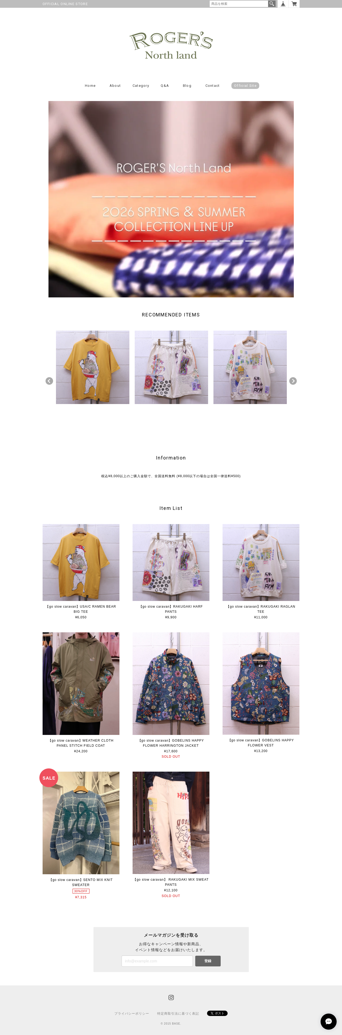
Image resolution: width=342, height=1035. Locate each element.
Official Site (245, 86)
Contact (212, 86)
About (115, 86)
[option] (92, 367)
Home (90, 86)
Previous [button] (49, 381)
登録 (207, 961)
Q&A (165, 86)
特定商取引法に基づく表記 (178, 1013)
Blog (187, 86)
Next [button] (293, 381)
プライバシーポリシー (131, 1013)
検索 (272, 4)
